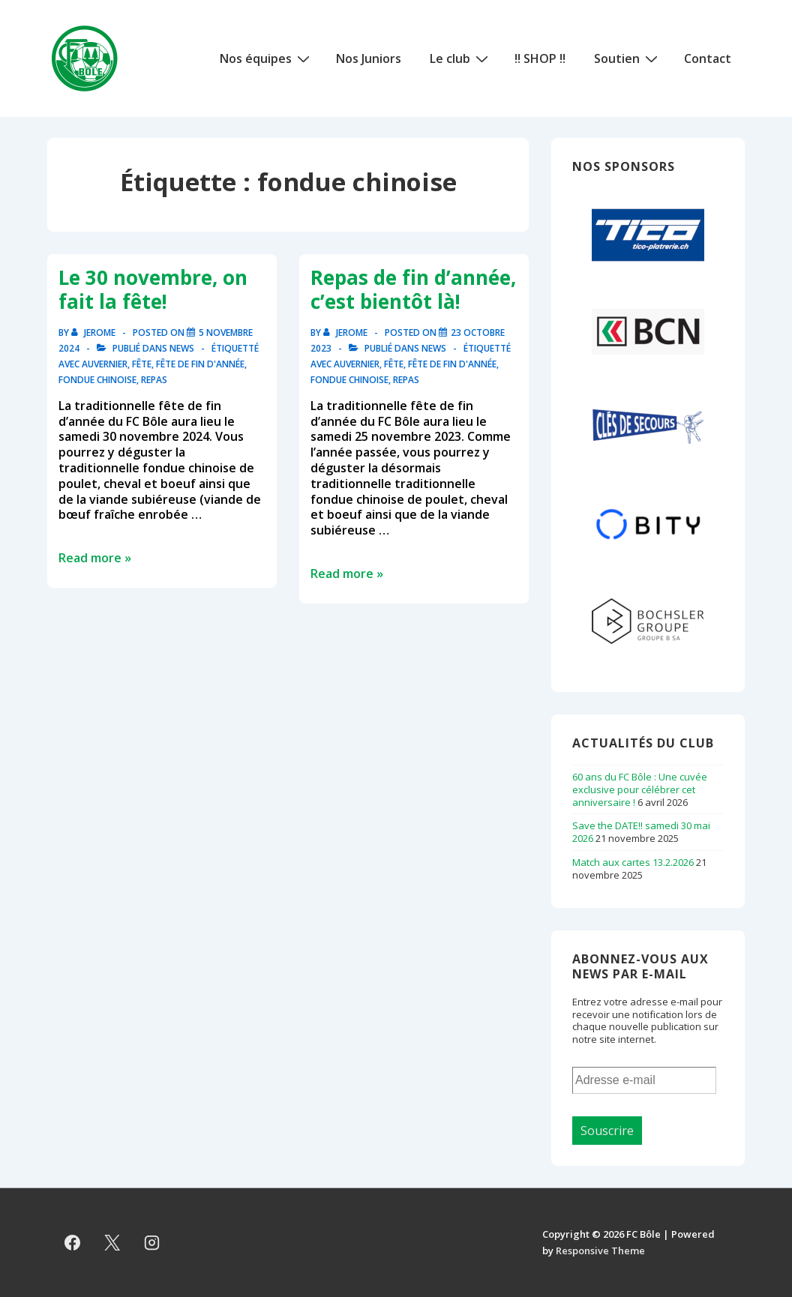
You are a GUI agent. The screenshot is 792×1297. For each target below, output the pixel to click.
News (182, 348)
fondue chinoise (97, 379)
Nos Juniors (368, 58)
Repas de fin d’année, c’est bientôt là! (413, 290)
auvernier (105, 364)
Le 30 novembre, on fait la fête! (153, 290)
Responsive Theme (600, 1250)
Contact (707, 58)
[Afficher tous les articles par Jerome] (94, 332)
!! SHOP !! (540, 58)
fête (142, 364)
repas (154, 379)
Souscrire (607, 1130)
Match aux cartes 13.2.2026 (633, 862)
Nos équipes (267, 57)
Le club (461, 57)
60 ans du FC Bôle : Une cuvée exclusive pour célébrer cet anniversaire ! (639, 789)
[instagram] (152, 1242)
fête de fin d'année (200, 364)
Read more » (94, 558)
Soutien (628, 57)
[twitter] (112, 1242)
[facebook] (72, 1242)
